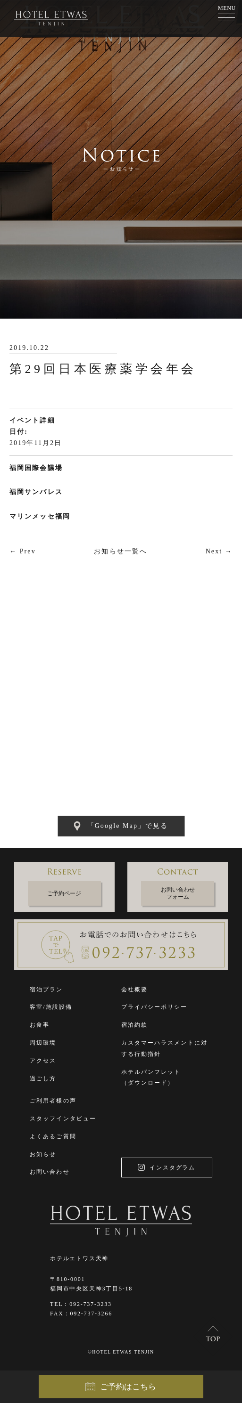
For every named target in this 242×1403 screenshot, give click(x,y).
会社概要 (134, 989)
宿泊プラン (46, 989)
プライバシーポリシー (154, 1007)
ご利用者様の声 (53, 1100)
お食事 (40, 1025)
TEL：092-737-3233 (81, 1304)
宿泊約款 (134, 1025)
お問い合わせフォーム (178, 893)
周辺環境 (43, 1042)
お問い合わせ (50, 1171)
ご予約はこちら (120, 1387)
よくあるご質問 (53, 1136)
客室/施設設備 (51, 1007)
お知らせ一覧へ (120, 551)
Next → (219, 551)
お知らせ (43, 1154)
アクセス (43, 1060)
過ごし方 (43, 1078)
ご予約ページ (64, 893)
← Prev (22, 551)
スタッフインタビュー (63, 1118)
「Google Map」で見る (121, 826)
